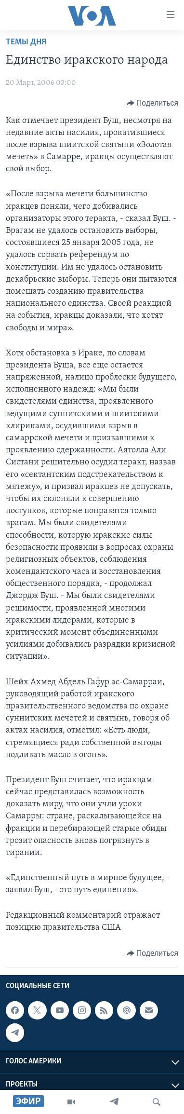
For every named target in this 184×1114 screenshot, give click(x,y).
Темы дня (26, 42)
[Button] (152, 103)
